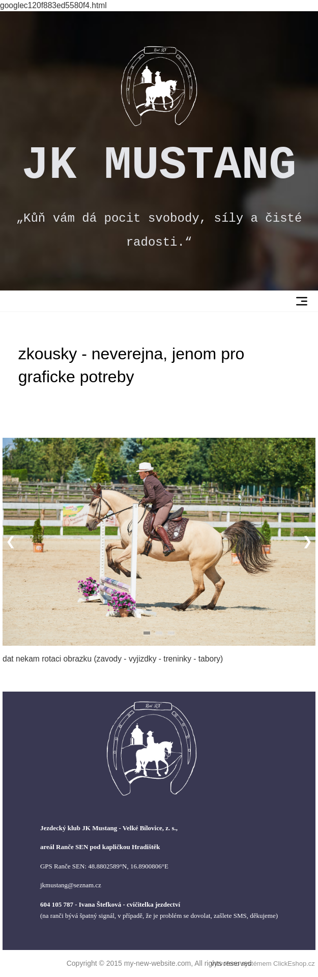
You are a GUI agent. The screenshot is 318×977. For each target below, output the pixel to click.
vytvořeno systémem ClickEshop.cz (262, 963)
